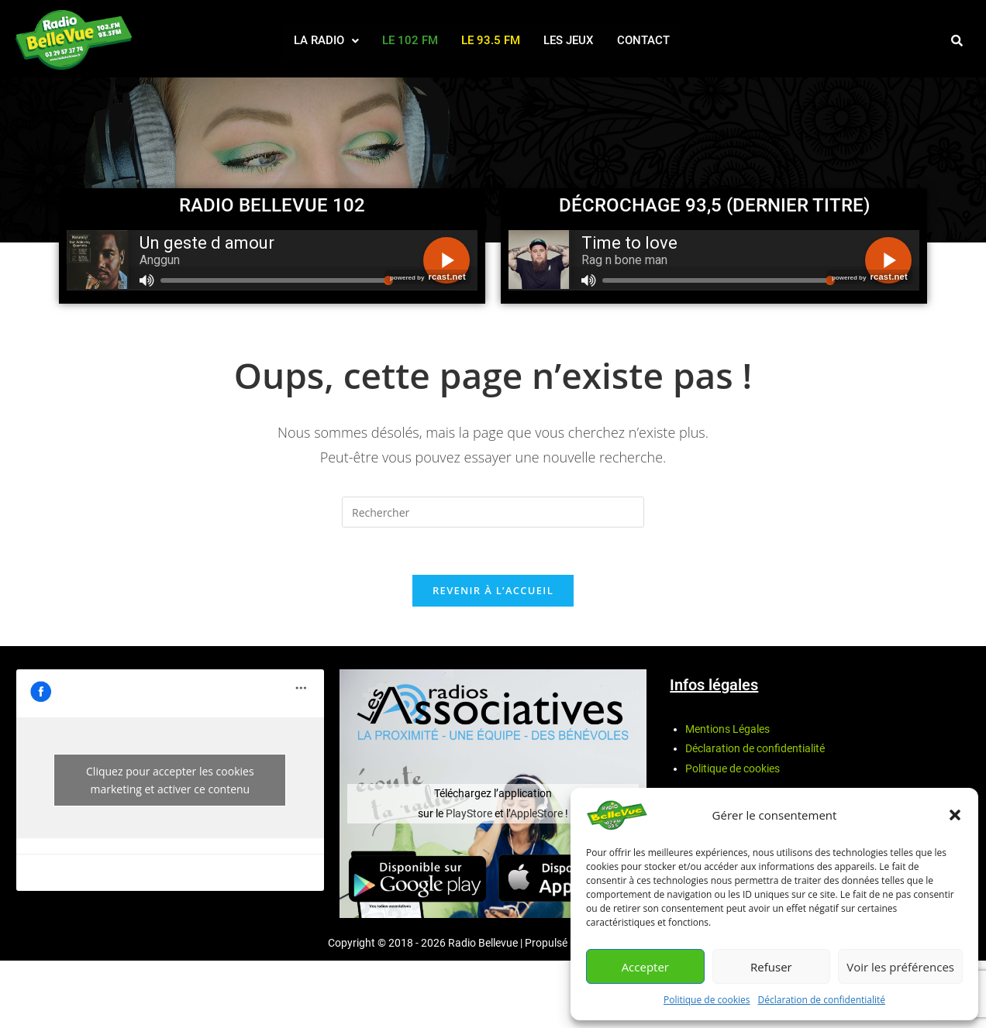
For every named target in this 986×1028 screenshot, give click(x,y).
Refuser (771, 967)
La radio (326, 40)
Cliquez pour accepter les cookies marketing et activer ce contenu (170, 780)
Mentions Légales (727, 729)
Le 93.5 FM (490, 40)
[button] (955, 815)
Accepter (645, 967)
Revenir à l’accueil (493, 590)
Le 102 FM (410, 40)
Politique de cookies (707, 999)
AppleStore (536, 813)
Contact (643, 40)
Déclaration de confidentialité (822, 999)
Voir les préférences (900, 967)
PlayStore (470, 813)
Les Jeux (568, 40)
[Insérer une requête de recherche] (493, 512)
